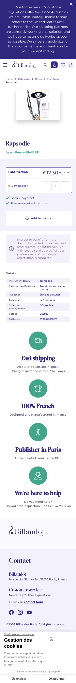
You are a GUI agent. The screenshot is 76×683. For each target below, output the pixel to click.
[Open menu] (5, 64)
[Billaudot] (24, 64)
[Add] (65, 185)
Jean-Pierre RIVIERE (22, 152)
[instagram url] (20, 612)
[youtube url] (29, 612)
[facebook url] (11, 612)
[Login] (54, 64)
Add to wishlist (39, 218)
